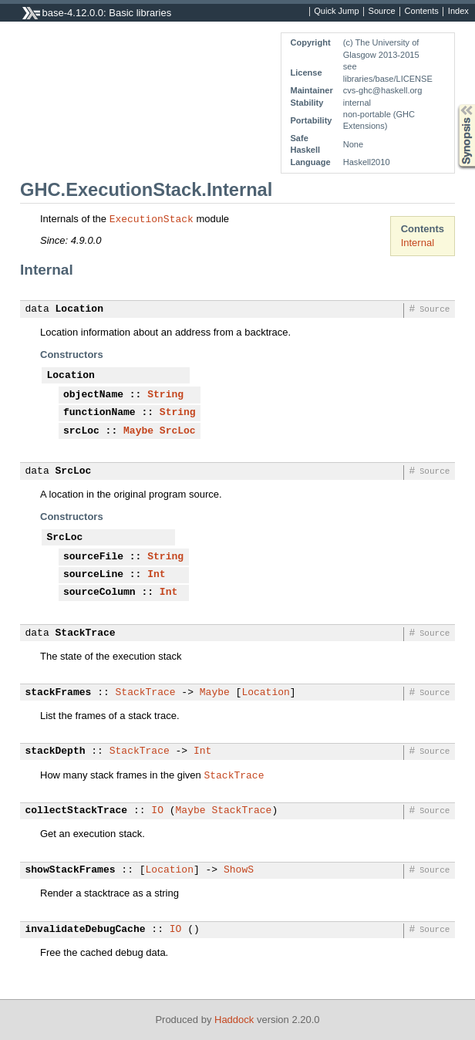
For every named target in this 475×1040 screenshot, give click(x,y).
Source (382, 11)
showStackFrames (70, 870)
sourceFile (93, 557)
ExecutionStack (151, 218)
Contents (422, 11)
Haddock (234, 1019)
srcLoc (81, 431)
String (165, 395)
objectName (93, 395)
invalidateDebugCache (85, 930)
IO (157, 811)
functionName (99, 413)
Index (458, 11)
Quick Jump (336, 11)
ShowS (239, 870)
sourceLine (93, 575)
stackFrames (58, 693)
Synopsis (454, 104)
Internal (417, 242)
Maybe (138, 431)
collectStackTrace (76, 811)
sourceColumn (99, 592)
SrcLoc (178, 431)
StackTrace (86, 633)
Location (79, 309)
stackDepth (55, 751)
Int (156, 575)
